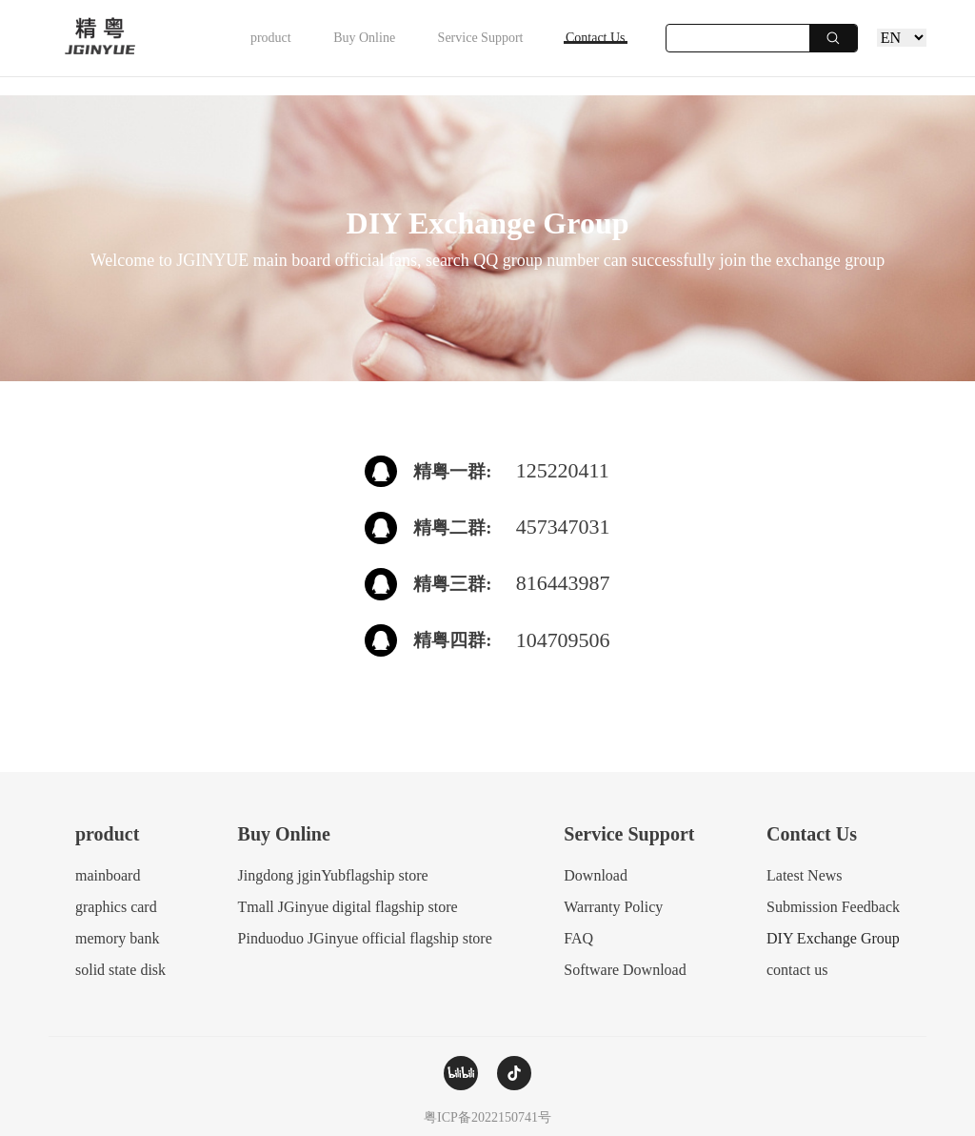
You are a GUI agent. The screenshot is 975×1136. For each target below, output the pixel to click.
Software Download (625, 970)
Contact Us (578, 47)
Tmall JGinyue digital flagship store (348, 907)
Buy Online (279, 47)
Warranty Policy (613, 907)
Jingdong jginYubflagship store (333, 875)
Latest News (804, 875)
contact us (796, 970)
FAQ (578, 938)
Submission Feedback (833, 907)
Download (595, 875)
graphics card (116, 907)
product (152, 47)
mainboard (107, 875)
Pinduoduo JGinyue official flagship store (365, 938)
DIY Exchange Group (833, 938)
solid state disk (120, 970)
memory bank (117, 938)
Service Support (429, 47)
